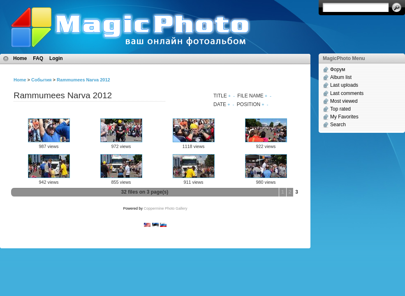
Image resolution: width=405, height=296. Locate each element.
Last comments (346, 93)
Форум (337, 69)
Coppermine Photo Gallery (165, 208)
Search (338, 124)
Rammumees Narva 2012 (83, 79)
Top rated (340, 109)
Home (20, 58)
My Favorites (344, 117)
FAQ (38, 58)
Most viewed (344, 101)
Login (56, 58)
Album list (341, 77)
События (41, 79)
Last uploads (344, 85)
